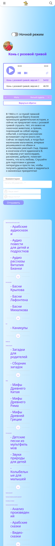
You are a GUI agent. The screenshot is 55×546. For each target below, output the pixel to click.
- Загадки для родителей (22, 326)
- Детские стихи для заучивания (27, 504)
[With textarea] (27, 184)
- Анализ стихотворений (24, 487)
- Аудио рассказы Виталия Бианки (25, 252)
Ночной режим (32, 34)
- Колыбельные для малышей (27, 416)
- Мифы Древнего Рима (26, 364)
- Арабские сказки (26, 457)
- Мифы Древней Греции (25, 374)
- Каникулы (20, 303)
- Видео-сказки (23, 464)
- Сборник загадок (26, 334)
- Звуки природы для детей (25, 406)
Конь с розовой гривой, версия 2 (23, 86)
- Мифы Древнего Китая (26, 354)
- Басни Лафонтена (27, 278)
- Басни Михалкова (27, 285)
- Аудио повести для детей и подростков (24, 240)
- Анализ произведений (23, 449)
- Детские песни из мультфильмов (26, 396)
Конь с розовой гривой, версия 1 (23, 80)
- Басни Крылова (25, 272)
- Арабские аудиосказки (22, 228)
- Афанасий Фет (24, 496)
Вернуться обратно (27, 103)
